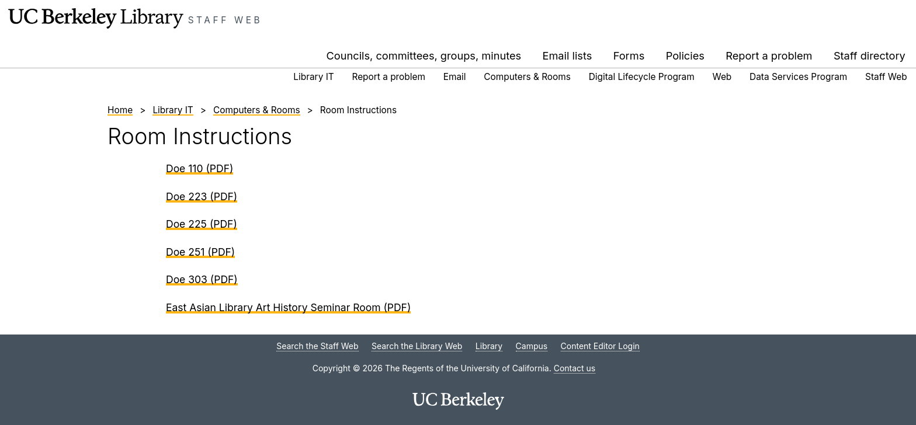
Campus (532, 346)
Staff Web (225, 20)
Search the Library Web (417, 346)
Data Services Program (798, 76)
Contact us (575, 368)
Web (722, 76)
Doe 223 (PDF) (201, 196)
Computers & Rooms (527, 76)
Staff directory (869, 55)
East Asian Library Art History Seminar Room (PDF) (288, 307)
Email (454, 76)
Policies (685, 55)
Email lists (567, 55)
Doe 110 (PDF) (199, 168)
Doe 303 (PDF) (202, 279)
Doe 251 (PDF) (200, 252)
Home (120, 110)
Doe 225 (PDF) (201, 224)
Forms (629, 55)
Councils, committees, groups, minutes (424, 55)
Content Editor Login (600, 346)
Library (489, 346)
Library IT (313, 76)
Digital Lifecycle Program (642, 76)
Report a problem (769, 55)
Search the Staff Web (317, 346)
